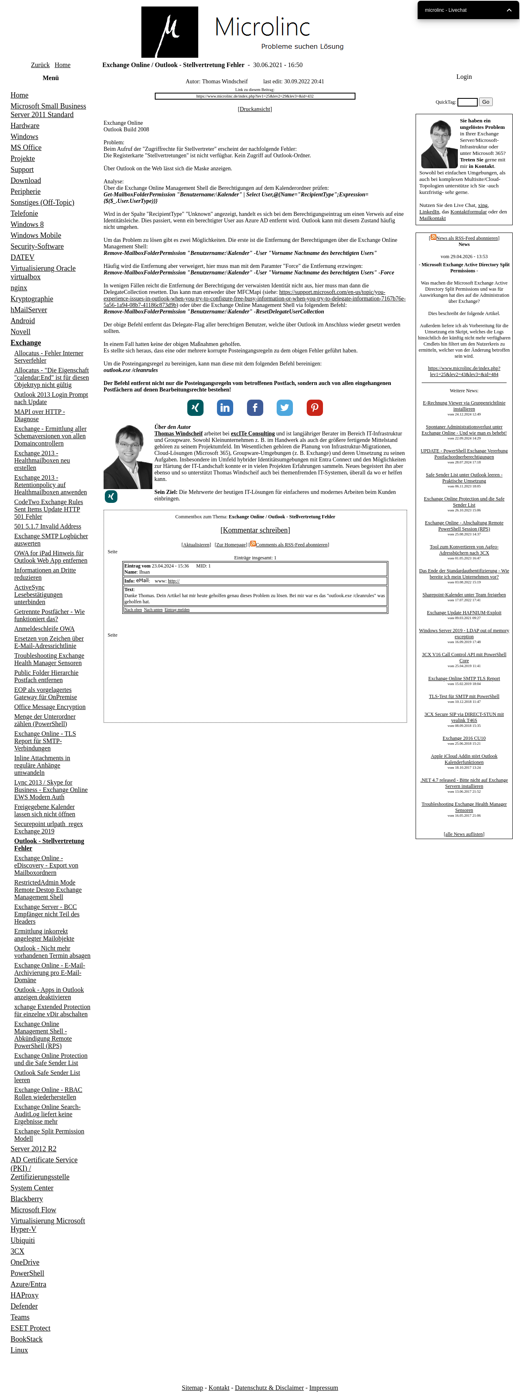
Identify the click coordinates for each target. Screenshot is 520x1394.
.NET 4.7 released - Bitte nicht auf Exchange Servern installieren (464, 783)
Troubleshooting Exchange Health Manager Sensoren (49, 659)
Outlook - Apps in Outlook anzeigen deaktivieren (49, 993)
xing (483, 205)
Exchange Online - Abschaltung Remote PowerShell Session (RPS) (464, 526)
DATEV (23, 257)
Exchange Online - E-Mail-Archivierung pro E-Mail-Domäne (49, 972)
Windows (24, 137)
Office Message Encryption (50, 706)
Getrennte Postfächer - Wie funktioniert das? (49, 615)
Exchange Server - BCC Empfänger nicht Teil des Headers (47, 914)
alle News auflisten (464, 834)
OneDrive (25, 1262)
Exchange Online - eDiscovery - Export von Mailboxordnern (46, 865)
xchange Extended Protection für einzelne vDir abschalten (52, 1010)
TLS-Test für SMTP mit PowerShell (464, 696)
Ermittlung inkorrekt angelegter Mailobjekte (44, 935)
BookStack (27, 1339)
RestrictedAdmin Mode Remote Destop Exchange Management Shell (48, 889)
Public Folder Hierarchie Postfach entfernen (46, 676)
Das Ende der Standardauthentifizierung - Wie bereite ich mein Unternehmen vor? (464, 574)
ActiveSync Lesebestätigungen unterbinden (38, 594)
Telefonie (24, 213)
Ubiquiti (23, 1240)
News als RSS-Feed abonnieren (464, 238)
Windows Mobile (36, 235)
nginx (19, 288)
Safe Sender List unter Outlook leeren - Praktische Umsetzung (464, 478)
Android (23, 321)
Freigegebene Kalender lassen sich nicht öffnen (44, 810)
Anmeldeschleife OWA (44, 628)
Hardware (25, 126)
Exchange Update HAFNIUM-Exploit (464, 612)
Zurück (40, 64)
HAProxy (25, 1295)
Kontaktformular (469, 212)
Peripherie (26, 191)
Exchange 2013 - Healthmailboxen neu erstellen (42, 460)
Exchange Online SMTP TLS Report (464, 678)
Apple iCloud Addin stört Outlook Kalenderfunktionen (464, 759)
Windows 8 (27, 224)
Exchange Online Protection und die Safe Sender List (50, 1059)
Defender (24, 1306)
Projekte (23, 158)
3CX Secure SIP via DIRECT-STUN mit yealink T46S (464, 717)
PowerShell (27, 1273)
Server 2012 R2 (33, 1149)
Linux (19, 1350)
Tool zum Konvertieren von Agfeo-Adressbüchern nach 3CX (464, 550)
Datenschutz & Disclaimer (269, 1387)
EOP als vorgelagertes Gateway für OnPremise (45, 693)
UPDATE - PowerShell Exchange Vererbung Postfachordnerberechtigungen (463, 454)
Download (26, 180)
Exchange (26, 343)
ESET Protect (30, 1328)
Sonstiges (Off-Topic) (42, 202)
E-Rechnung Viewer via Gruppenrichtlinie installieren (464, 406)
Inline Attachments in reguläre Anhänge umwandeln (42, 765)
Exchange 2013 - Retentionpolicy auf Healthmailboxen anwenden (50, 485)
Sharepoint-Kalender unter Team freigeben (464, 595)
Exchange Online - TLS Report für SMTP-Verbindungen (45, 741)
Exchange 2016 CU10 (464, 738)
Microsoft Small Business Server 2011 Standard (48, 110)
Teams (20, 1317)
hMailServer (29, 310)
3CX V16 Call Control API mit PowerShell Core (464, 657)
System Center (32, 1188)
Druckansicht (255, 109)
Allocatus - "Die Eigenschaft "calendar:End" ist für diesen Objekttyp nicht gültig (51, 377)
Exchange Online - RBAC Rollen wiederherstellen (48, 1093)
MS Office (26, 148)
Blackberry (27, 1199)
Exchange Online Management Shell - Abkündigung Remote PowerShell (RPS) (43, 1034)
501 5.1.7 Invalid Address (47, 526)
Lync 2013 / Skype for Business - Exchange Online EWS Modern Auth (51, 789)
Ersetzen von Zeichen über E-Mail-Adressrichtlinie (49, 642)
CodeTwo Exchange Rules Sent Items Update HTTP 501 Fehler (48, 509)
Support (22, 169)
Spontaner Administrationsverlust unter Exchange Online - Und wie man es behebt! (464, 430)
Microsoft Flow (33, 1210)
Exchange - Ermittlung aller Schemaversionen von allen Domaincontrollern (50, 436)
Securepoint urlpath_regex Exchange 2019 (48, 827)
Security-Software (37, 246)
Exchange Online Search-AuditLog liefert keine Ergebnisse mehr (47, 1114)
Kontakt (219, 1387)
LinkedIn (429, 212)
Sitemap (192, 1387)
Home (63, 64)
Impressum (323, 1387)
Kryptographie (32, 299)
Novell (20, 332)
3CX (17, 1251)
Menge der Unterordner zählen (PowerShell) (45, 720)
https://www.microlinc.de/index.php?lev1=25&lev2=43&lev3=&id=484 (464, 371)
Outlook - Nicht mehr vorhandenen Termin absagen (52, 952)
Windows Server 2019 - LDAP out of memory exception (464, 633)
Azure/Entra (28, 1284)
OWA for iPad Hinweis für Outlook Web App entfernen (50, 557)
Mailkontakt (432, 218)
